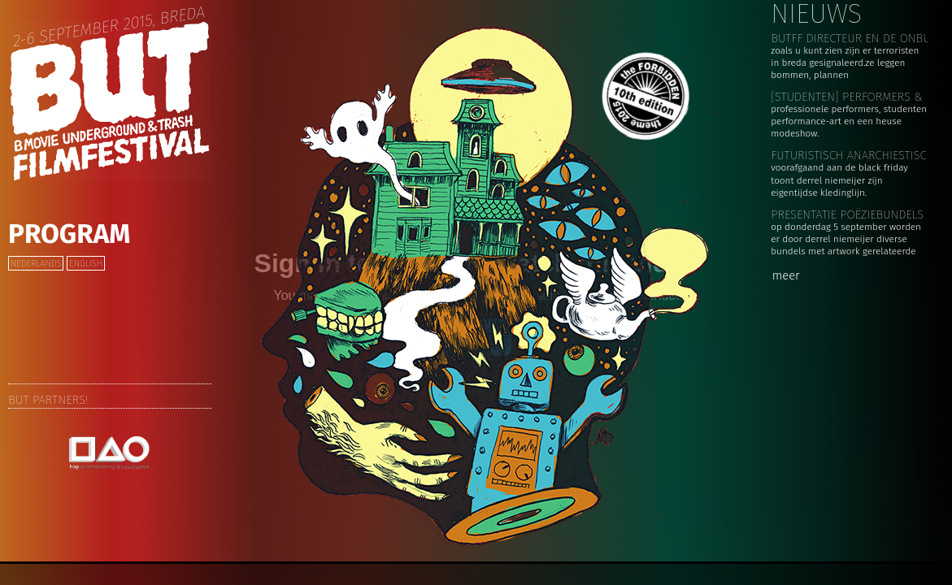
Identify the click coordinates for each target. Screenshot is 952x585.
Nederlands (36, 263)
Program (69, 234)
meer (786, 275)
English (85, 263)
